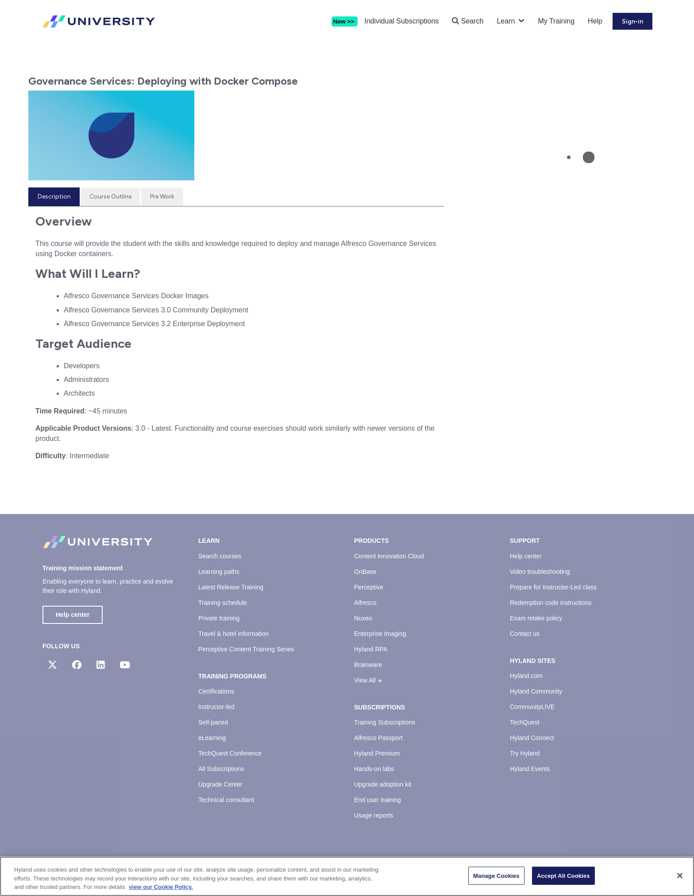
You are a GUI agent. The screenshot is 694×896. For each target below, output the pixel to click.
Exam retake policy (536, 618)
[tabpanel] (236, 341)
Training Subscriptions (384, 722)
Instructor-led (216, 706)
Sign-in (632, 21)
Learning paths (218, 571)
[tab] (54, 196)
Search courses (219, 556)
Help (595, 21)
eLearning (212, 737)
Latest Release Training (230, 587)
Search (467, 21)
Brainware (368, 664)
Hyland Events (530, 768)
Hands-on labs (374, 768)
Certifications (216, 691)
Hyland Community (536, 691)
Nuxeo (363, 618)
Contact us (525, 633)
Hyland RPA (370, 649)
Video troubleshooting (540, 571)
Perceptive (368, 587)
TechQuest (525, 722)
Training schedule (222, 602)
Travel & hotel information (233, 633)
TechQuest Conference (230, 753)
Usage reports (373, 815)
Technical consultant (226, 799)
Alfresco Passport (378, 737)
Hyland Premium (377, 753)
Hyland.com (526, 675)
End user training (377, 799)
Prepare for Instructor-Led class (553, 587)
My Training (556, 21)
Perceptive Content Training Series (246, 649)
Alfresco (365, 602)
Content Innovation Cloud (389, 556)
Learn (506, 21)
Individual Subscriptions (401, 21)
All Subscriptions (221, 768)
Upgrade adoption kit (382, 784)
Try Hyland (525, 753)
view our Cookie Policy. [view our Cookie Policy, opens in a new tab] (161, 887)
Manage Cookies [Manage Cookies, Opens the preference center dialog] (496, 876)
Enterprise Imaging (380, 633)
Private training (218, 618)
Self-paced (213, 722)
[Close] (680, 876)
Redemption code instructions (550, 602)
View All (368, 680)
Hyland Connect (532, 737)
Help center (72, 614)
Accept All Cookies (563, 876)
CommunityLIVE (532, 706)
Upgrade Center (220, 784)
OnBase (365, 571)
